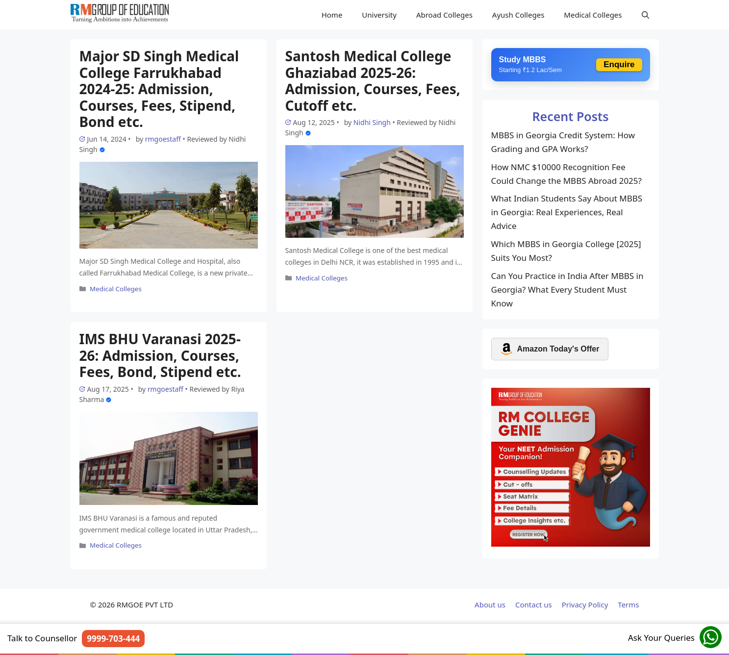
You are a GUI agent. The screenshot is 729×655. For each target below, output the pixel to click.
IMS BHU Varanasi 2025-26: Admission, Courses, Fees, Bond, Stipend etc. (160, 355)
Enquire (618, 64)
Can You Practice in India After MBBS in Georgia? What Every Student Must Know (567, 289)
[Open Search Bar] (645, 14)
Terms (628, 604)
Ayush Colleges (518, 15)
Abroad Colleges (444, 15)
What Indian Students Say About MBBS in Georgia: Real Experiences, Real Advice (567, 212)
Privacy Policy (585, 604)
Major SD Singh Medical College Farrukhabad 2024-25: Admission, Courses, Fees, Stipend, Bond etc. (159, 89)
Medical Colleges (593, 15)
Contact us (533, 604)
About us (490, 604)
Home (332, 15)
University (379, 15)
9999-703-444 (113, 638)
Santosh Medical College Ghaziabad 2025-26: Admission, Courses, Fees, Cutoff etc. (372, 81)
